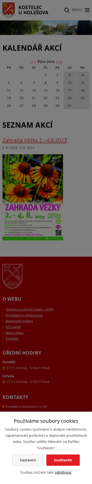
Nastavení (28, 460)
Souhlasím (63, 460)
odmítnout (63, 472)
